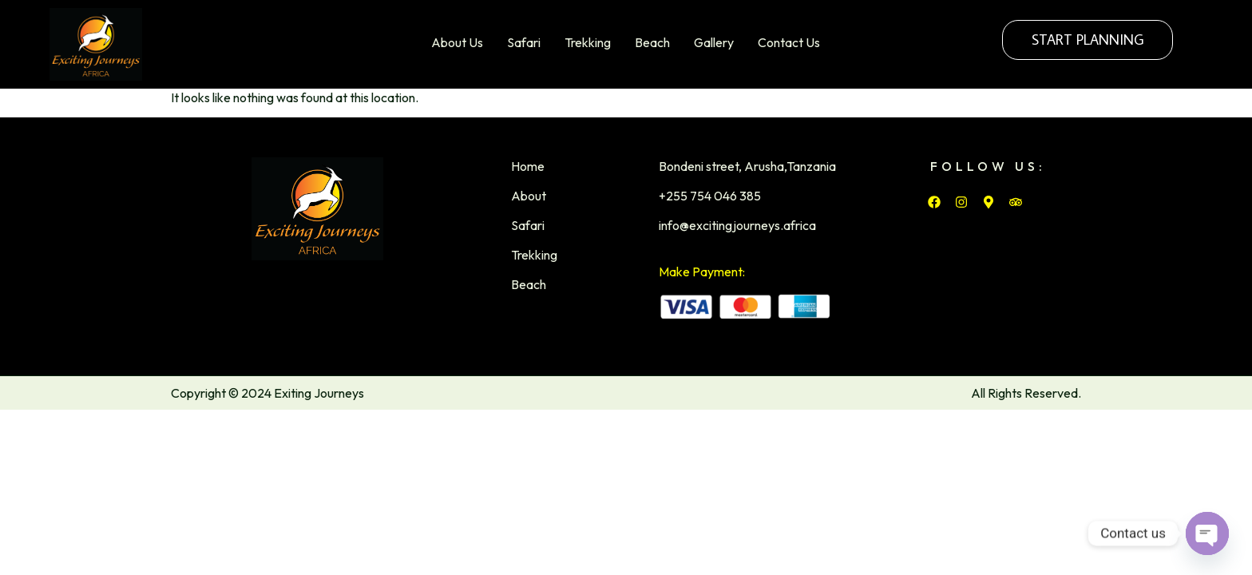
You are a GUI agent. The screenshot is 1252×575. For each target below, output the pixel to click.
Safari (524, 42)
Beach (652, 42)
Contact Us (789, 42)
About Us (457, 42)
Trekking (588, 42)
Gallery (714, 42)
